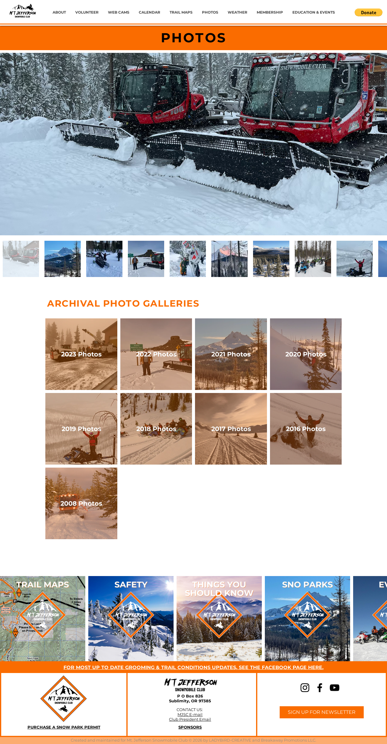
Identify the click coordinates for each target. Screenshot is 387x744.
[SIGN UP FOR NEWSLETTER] (322, 712)
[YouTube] (334, 688)
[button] (368, 12)
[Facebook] (320, 688)
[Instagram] (305, 688)
